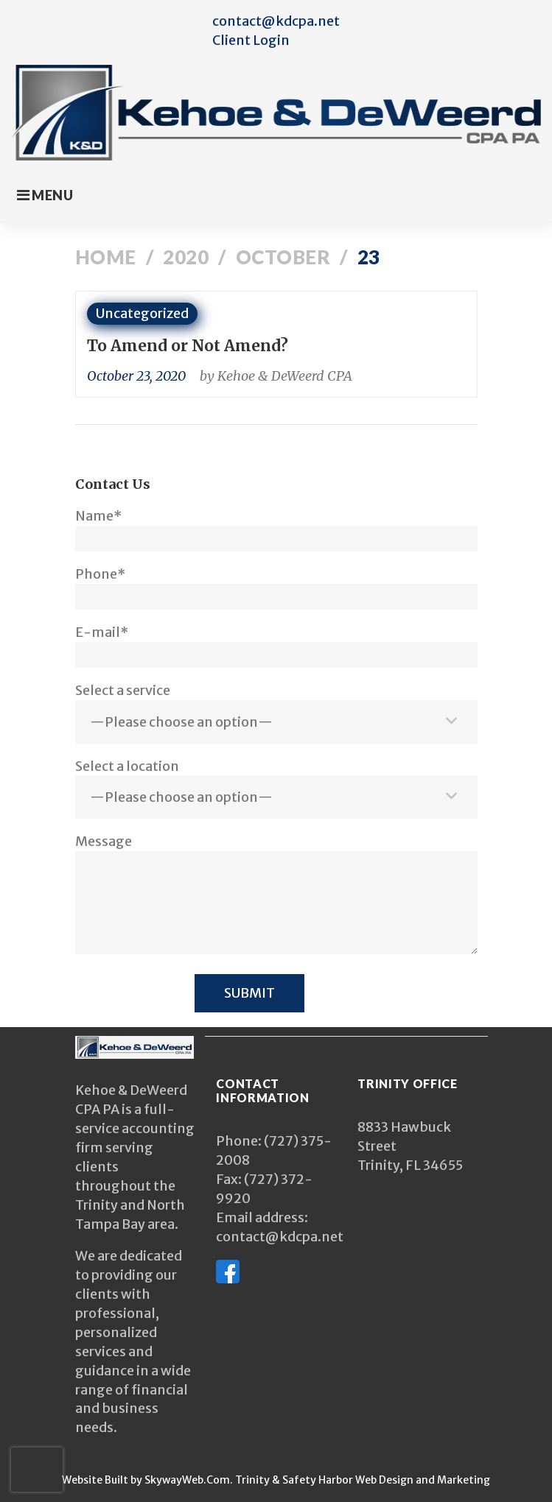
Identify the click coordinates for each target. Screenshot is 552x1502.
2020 (186, 257)
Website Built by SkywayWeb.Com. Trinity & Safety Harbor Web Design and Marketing (276, 1480)
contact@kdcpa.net (276, 21)
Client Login (251, 40)
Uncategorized (142, 313)
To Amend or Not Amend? (187, 346)
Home (105, 257)
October (283, 257)
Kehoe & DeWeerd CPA (284, 375)
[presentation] (37, 1470)
